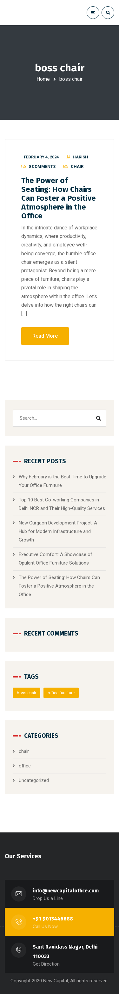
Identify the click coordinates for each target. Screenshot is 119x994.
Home (43, 79)
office (25, 766)
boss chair (26, 692)
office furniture (61, 692)
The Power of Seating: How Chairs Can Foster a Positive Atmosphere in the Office (58, 198)
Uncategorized (34, 780)
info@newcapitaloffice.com (66, 891)
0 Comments (42, 166)
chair (77, 166)
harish (80, 157)
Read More (45, 336)
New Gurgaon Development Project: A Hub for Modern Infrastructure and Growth (58, 531)
